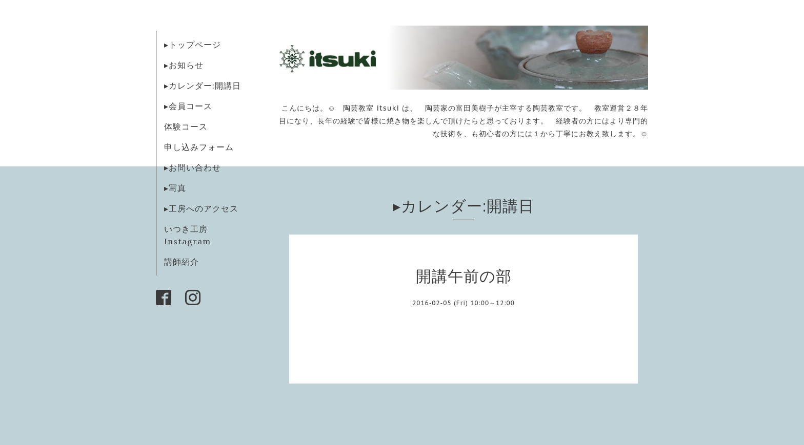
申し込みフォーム (199, 147)
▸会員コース (188, 106)
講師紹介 (181, 262)
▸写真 (175, 188)
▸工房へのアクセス (201, 208)
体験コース (186, 126)
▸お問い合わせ (192, 167)
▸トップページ (192, 44)
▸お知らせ (184, 65)
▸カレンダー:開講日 (202, 85)
